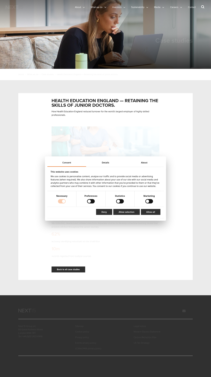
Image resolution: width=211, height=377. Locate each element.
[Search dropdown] (202, 7)
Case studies (48, 74)
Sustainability (137, 7)
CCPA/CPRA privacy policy (88, 348)
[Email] (184, 311)
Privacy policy (82, 337)
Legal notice (140, 326)
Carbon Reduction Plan (145, 337)
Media (157, 7)
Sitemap (79, 326)
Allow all (150, 211)
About (78, 7)
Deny (104, 211)
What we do (97, 7)
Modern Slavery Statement (147, 331)
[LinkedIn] (191, 311)
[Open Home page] (14, 7)
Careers (174, 7)
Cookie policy (82, 331)
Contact (192, 7)
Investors (117, 7)
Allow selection (126, 211)
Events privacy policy (85, 343)
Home (21, 74)
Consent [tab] (66, 162)
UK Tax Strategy (142, 343)
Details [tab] (105, 162)
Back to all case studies (68, 269)
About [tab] (144, 162)
